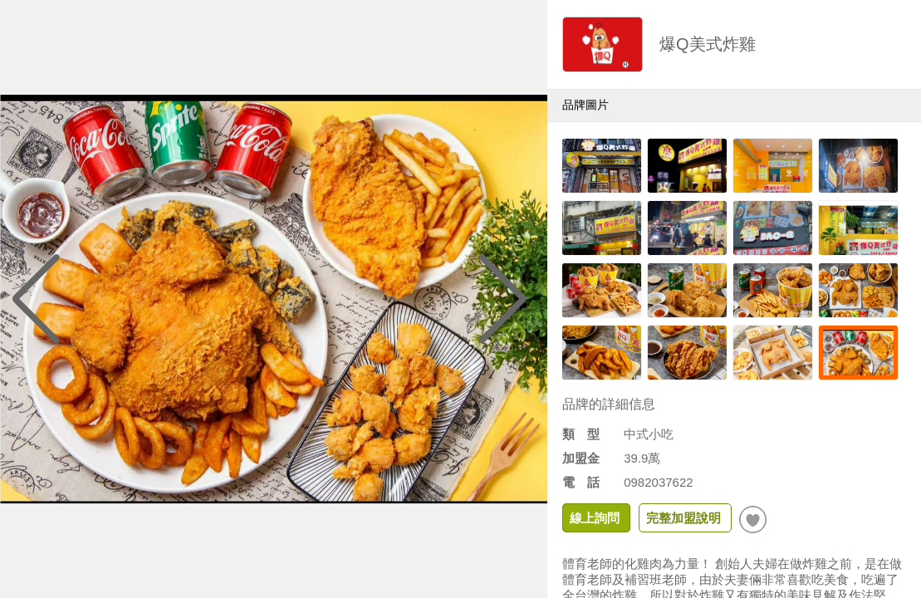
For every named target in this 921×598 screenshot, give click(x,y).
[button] (503, 299)
